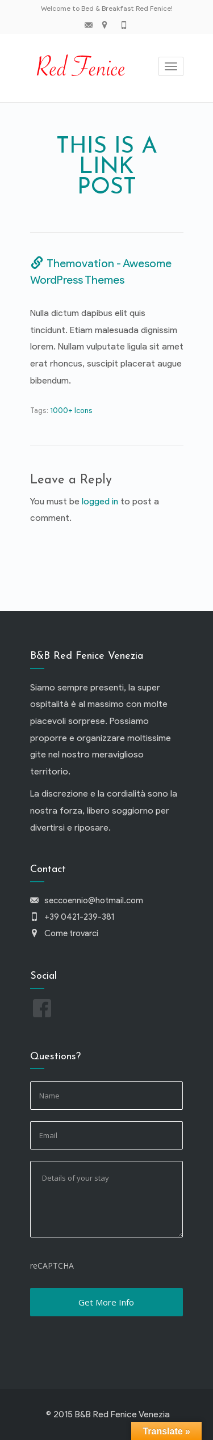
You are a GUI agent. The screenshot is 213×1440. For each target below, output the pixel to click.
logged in (100, 501)
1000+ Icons (71, 410)
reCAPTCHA (52, 1265)
